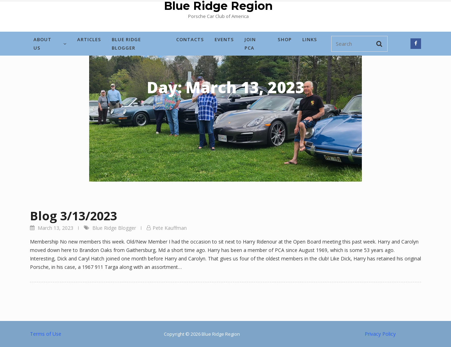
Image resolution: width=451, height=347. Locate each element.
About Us (50, 43)
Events (224, 39)
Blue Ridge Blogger (126, 43)
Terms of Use (45, 333)
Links (309, 39)
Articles (89, 39)
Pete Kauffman (170, 228)
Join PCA (250, 43)
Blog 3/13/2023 (73, 216)
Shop (285, 39)
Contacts (190, 39)
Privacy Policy (380, 333)
